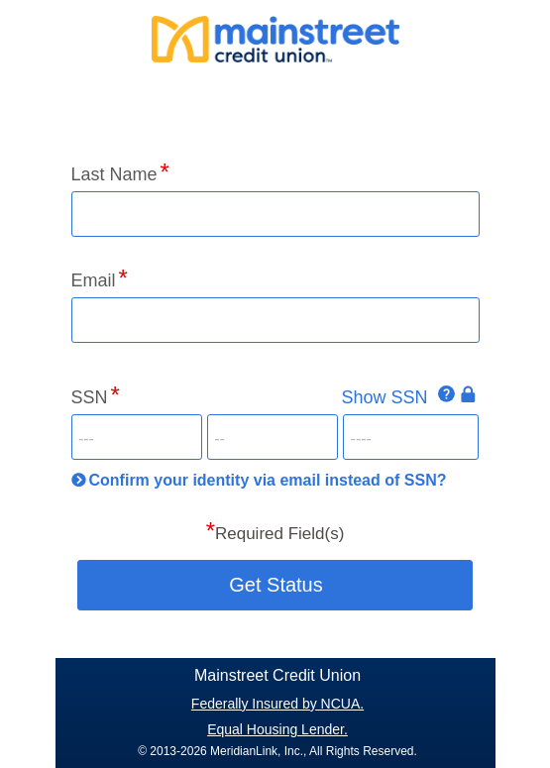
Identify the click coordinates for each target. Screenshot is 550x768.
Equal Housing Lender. (277, 729)
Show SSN (384, 397)
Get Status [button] (276, 585)
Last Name (114, 174)
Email (93, 280)
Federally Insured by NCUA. (277, 704)
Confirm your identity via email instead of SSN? (268, 480)
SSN (89, 397)
